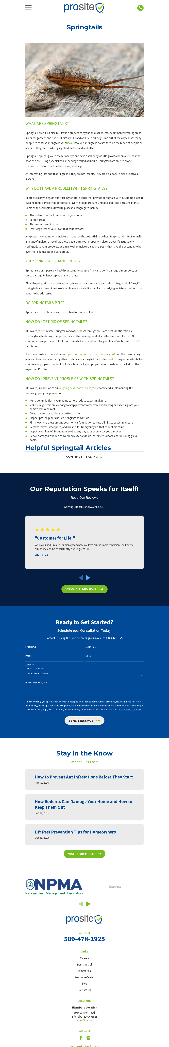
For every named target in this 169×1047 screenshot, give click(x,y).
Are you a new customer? (37, 673)
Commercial (84, 971)
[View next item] (88, 578)
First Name (30, 647)
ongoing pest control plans (75, 388)
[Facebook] (81, 1038)
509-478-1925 (84, 938)
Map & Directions (84, 1020)
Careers (84, 958)
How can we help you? (36, 682)
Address (29, 664)
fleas (69, 143)
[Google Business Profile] (88, 1038)
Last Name (90, 647)
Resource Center (84, 977)
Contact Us (84, 990)
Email (88, 656)
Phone (28, 656)
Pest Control (84, 965)
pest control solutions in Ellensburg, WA (91, 354)
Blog (84, 984)
